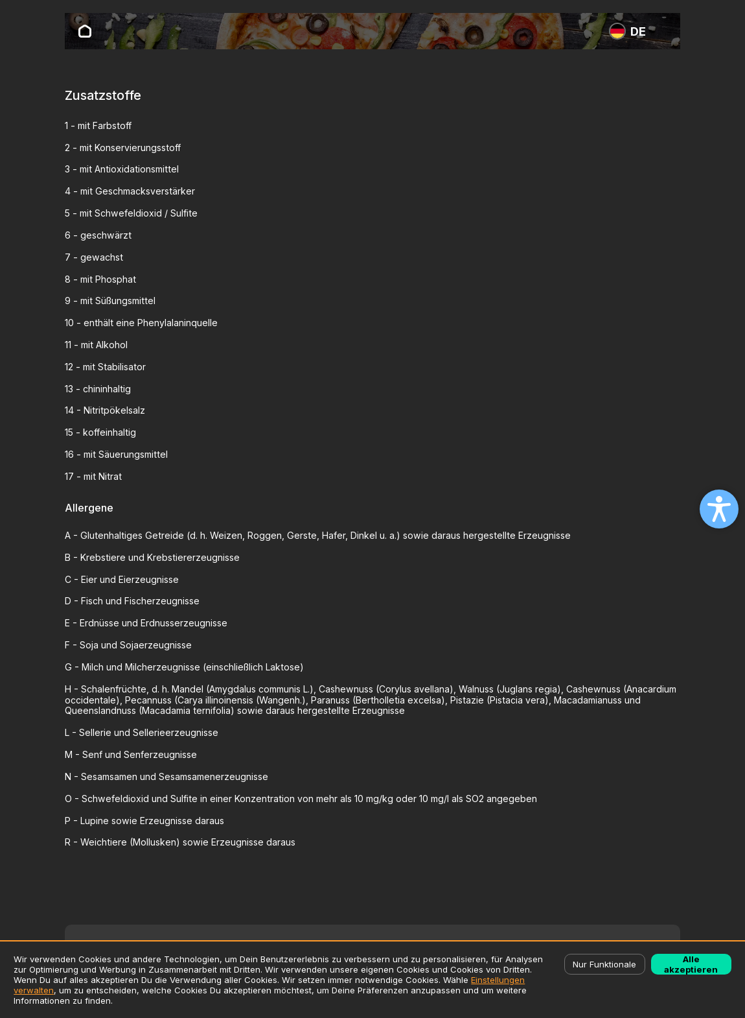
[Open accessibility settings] (719, 509)
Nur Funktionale (604, 964)
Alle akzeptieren (691, 964)
